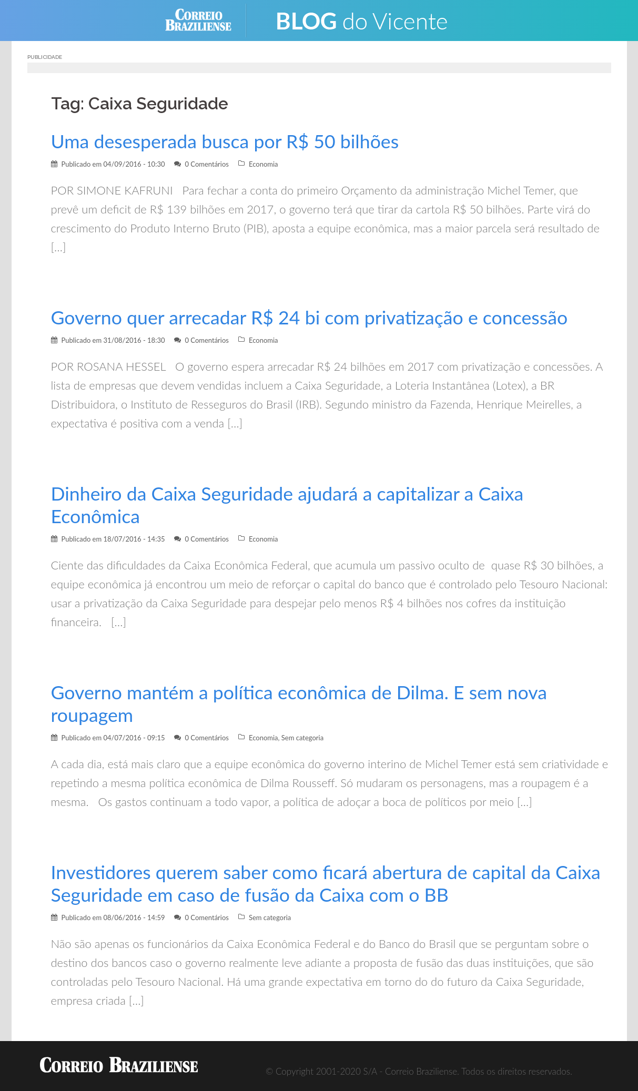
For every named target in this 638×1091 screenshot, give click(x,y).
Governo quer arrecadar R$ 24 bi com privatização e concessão (309, 317)
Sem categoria (302, 737)
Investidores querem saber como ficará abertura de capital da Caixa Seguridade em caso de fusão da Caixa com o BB (326, 883)
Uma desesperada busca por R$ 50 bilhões (225, 141)
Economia (263, 164)
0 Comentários (207, 164)
